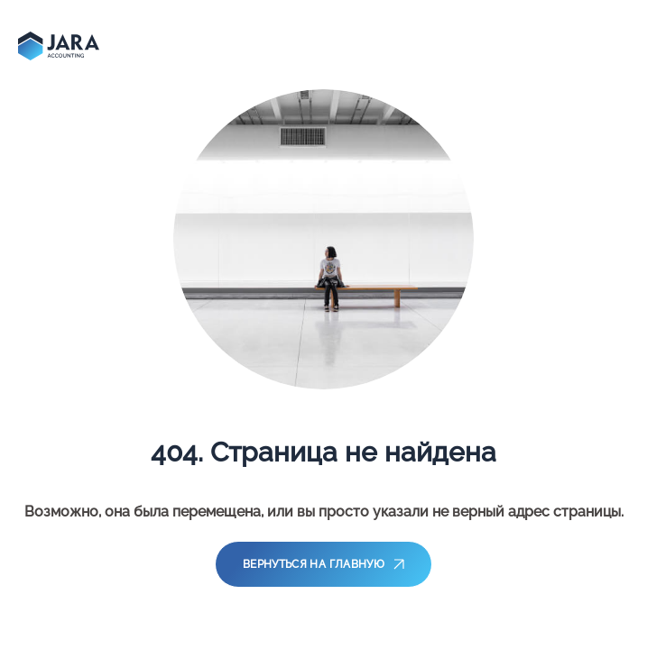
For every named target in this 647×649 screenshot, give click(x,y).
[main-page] (58, 46)
